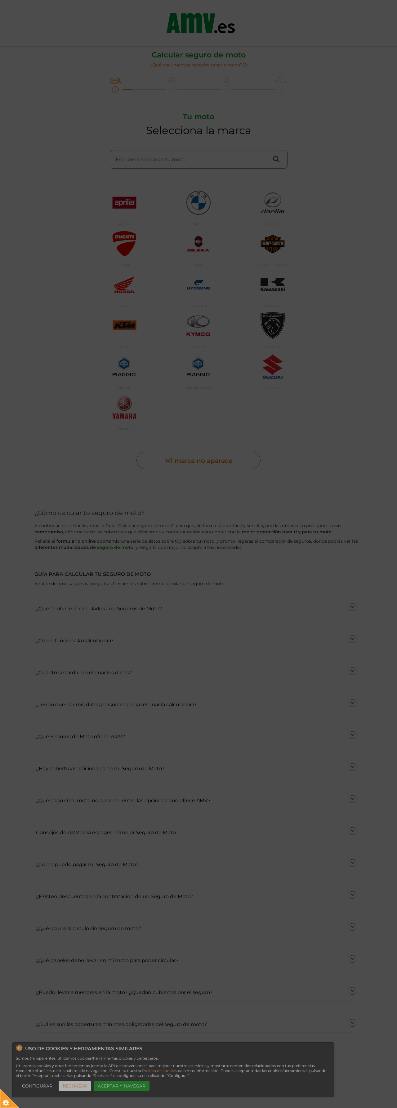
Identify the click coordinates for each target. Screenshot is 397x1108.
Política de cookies (159, 1070)
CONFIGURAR (37, 1086)
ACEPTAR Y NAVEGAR (121, 1086)
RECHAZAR (75, 1086)
